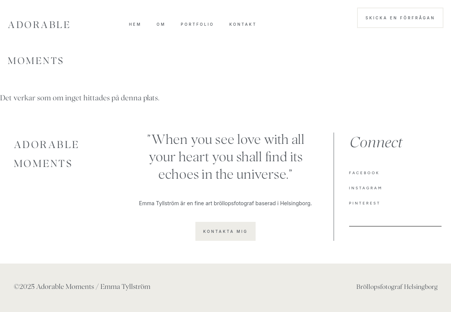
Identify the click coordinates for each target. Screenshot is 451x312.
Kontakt (243, 24)
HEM (135, 24)
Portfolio (197, 24)
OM (161, 24)
